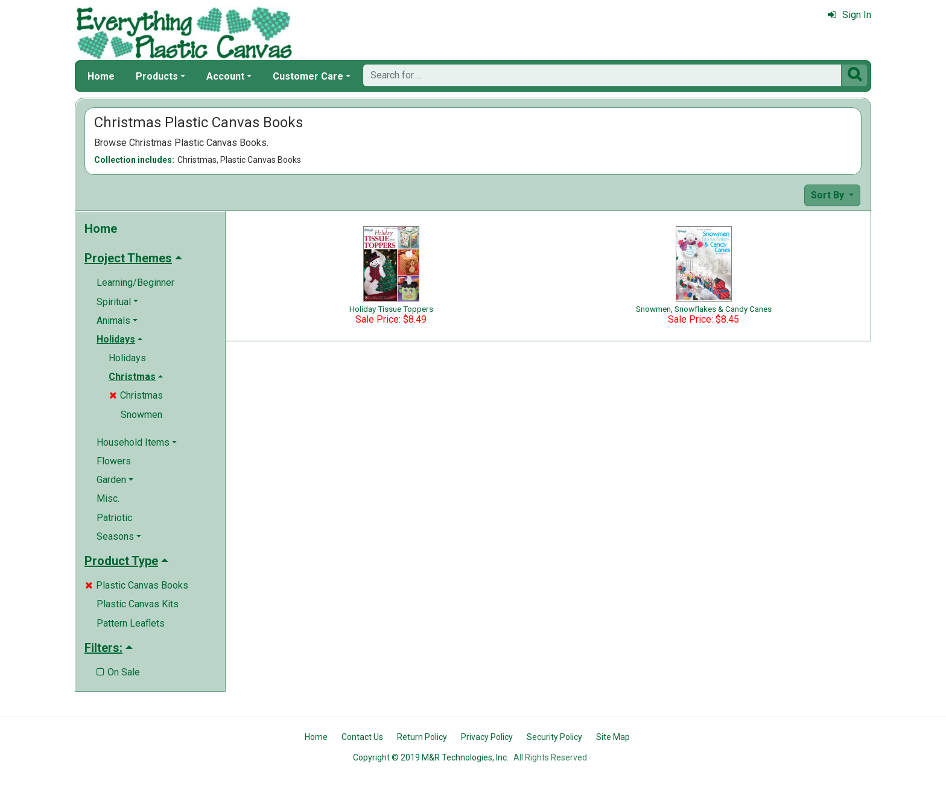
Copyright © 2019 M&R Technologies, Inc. (431, 757)
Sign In (849, 15)
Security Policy (554, 737)
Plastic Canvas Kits (138, 604)
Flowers (114, 461)
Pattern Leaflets (131, 623)
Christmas (136, 395)
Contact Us (362, 737)
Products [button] (157, 76)
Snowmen (141, 414)
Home (101, 76)
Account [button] (225, 76)
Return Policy (422, 737)
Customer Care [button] (308, 76)
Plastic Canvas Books (136, 585)
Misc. (108, 498)
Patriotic (114, 517)
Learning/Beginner (135, 282)
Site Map (613, 737)
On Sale (118, 672)
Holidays (127, 358)
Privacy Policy (487, 737)
